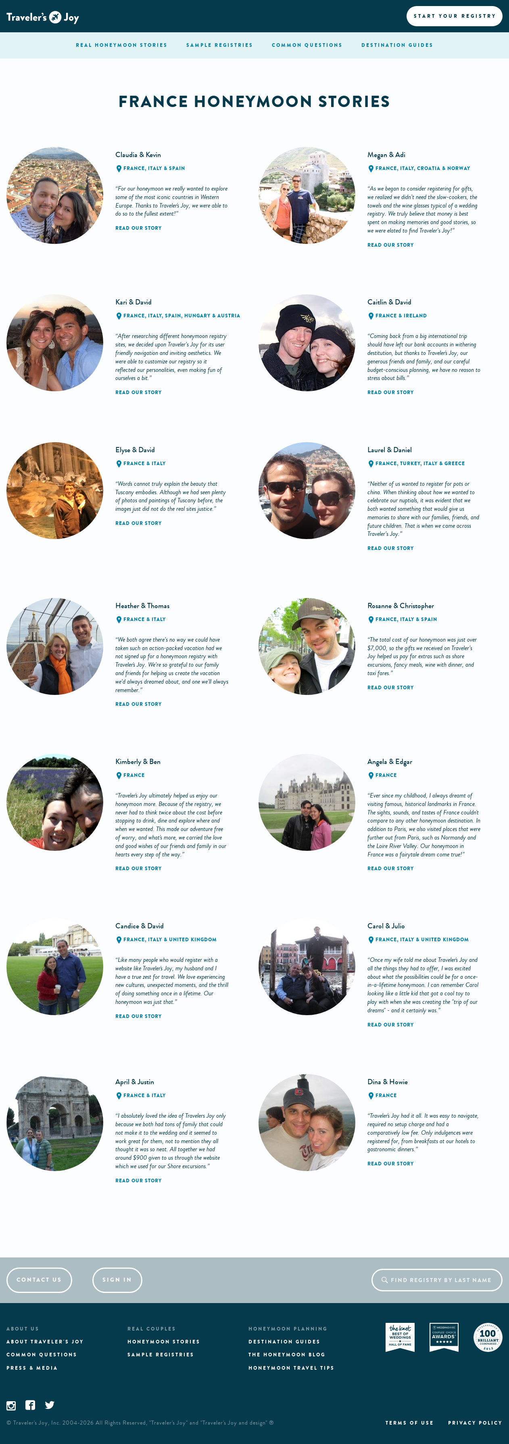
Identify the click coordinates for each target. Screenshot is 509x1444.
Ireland (415, 315)
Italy (155, 168)
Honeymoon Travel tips (291, 1368)
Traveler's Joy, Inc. (37, 1423)
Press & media (32, 1368)
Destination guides (284, 1341)
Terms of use (410, 1423)
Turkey (410, 463)
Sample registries (160, 1354)
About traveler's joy (45, 1341)
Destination (397, 45)
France (134, 168)
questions (307, 45)
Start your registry (455, 16)
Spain (177, 168)
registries (219, 45)
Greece (454, 463)
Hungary (197, 315)
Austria (228, 315)
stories (122, 45)
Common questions (41, 1354)
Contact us (39, 1280)
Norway (458, 168)
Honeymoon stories (163, 1341)
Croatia (428, 168)
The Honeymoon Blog (286, 1354)
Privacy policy (475, 1423)
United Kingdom (193, 939)
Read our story (138, 228)
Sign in (117, 1280)
